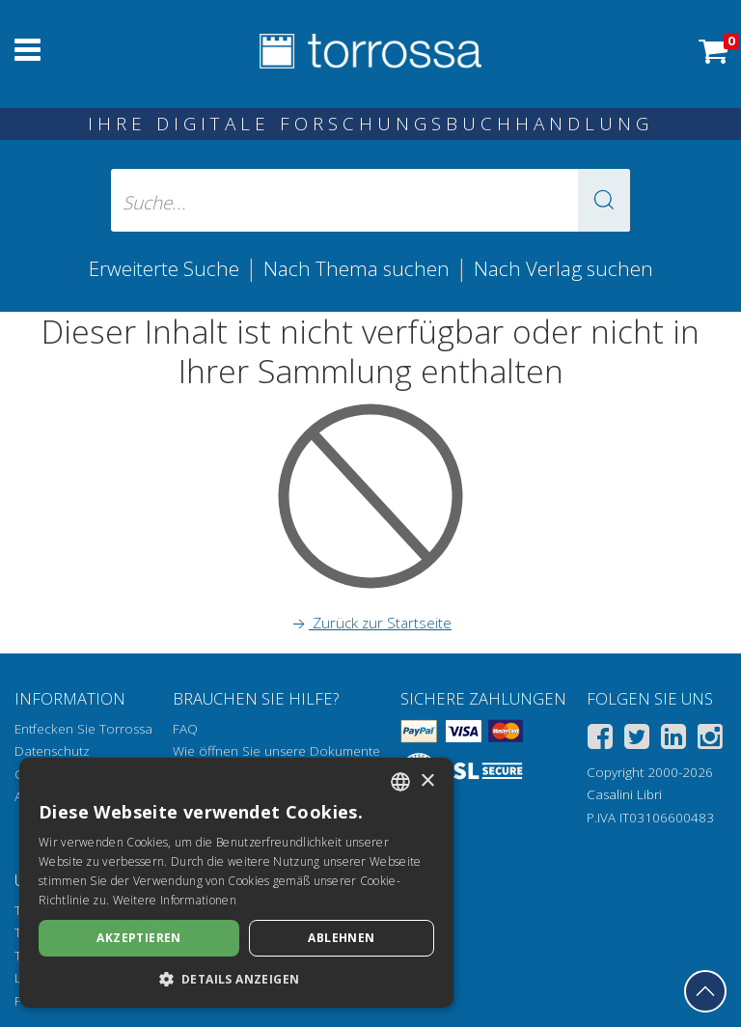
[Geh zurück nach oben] (705, 991)
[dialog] (236, 883)
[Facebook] (600, 740)
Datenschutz (52, 751)
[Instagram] (710, 740)
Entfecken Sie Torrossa (83, 728)
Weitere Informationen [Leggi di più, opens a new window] (174, 900)
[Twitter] (636, 740)
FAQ (185, 728)
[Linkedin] (673, 740)
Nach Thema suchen (356, 268)
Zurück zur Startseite (370, 622)
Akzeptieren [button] (138, 938)
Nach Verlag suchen (563, 268)
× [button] (427, 781)
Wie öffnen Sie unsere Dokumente (276, 751)
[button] (604, 200)
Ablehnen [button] (341, 938)
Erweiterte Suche (164, 268)
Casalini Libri (624, 794)
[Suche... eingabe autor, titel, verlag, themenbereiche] (370, 200)
